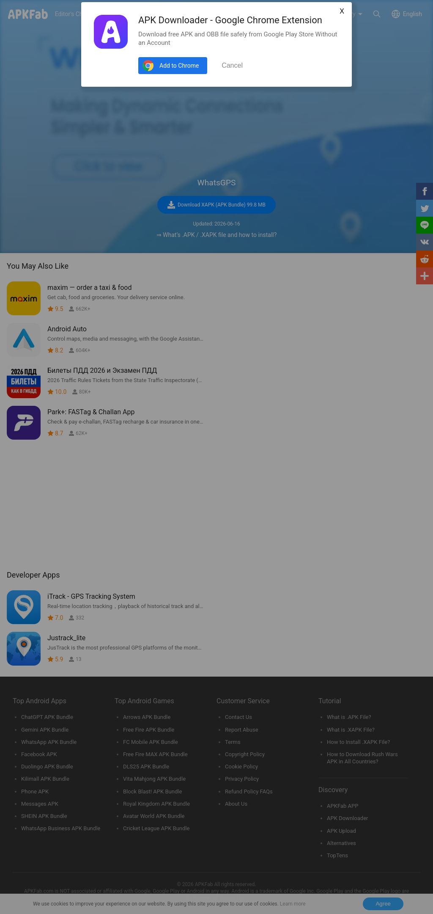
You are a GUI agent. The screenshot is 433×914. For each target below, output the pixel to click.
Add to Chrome (179, 65)
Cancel (232, 65)
